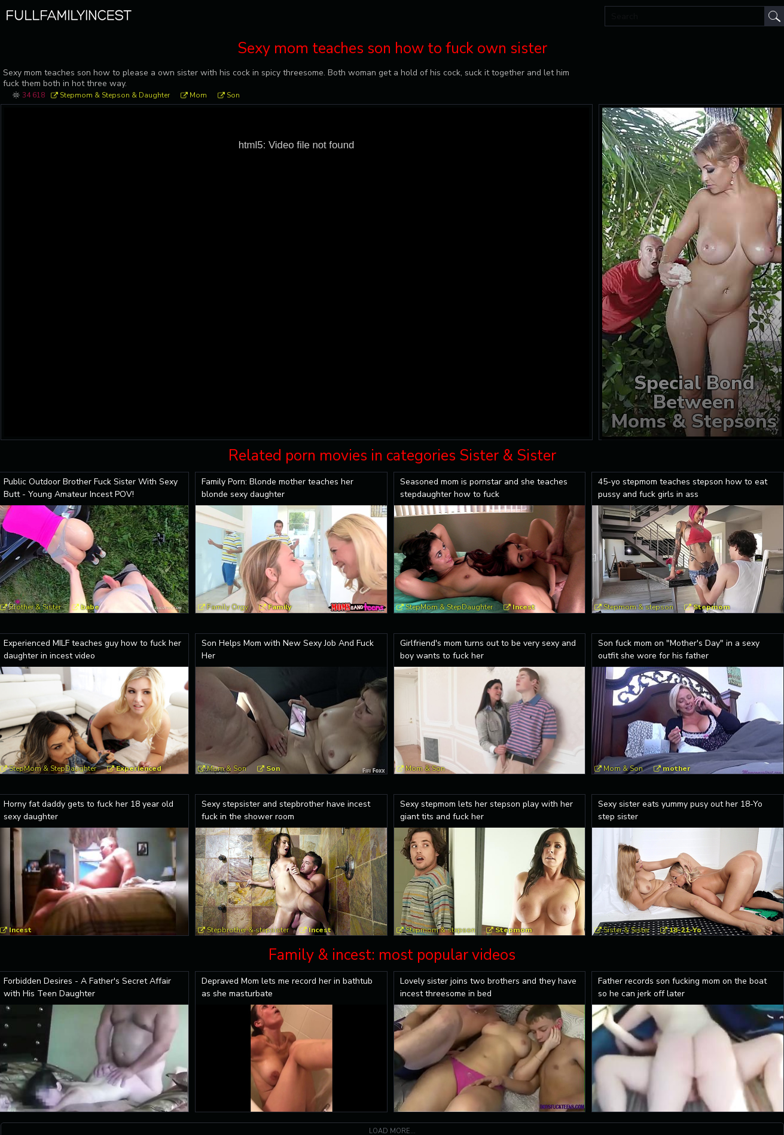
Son (233, 95)
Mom (198, 95)
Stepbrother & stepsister (248, 930)
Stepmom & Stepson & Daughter (115, 95)
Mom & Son (226, 768)
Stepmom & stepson (638, 607)
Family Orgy (227, 607)
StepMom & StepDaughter (449, 607)
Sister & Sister (626, 930)
